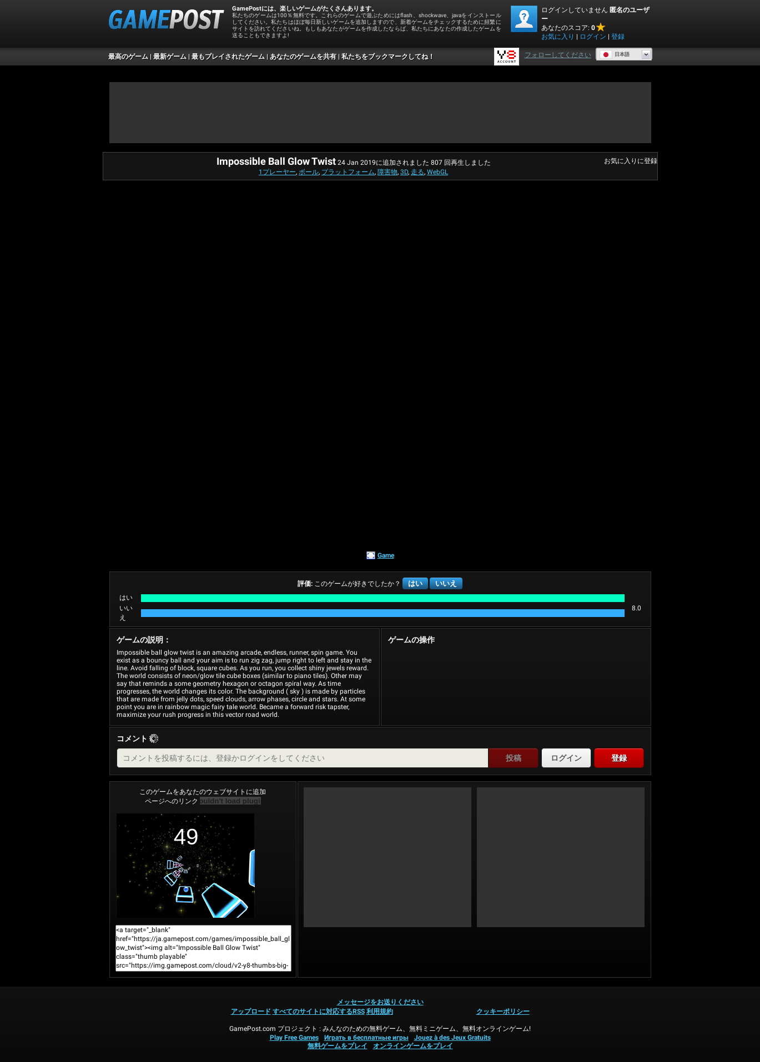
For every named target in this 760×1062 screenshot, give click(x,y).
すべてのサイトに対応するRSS (319, 1011)
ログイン (593, 37)
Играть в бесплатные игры (366, 1037)
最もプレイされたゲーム (228, 56)
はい (415, 583)
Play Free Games (294, 1037)
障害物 (387, 172)
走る (417, 172)
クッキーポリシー (503, 1011)
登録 (618, 37)
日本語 (615, 54)
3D (404, 172)
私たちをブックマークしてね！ (388, 56)
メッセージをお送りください (380, 1002)
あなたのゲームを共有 (303, 56)
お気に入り (558, 37)
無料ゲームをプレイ (338, 1046)
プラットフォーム (348, 172)
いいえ (446, 583)
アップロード (251, 1011)
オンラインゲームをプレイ (413, 1046)
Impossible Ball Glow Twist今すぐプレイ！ (185, 865)
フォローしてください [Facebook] (558, 55)
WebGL (437, 172)
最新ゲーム (170, 56)
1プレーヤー (277, 172)
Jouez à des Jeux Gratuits (452, 1037)
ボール (309, 172)
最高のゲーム (128, 56)
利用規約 (379, 1011)
